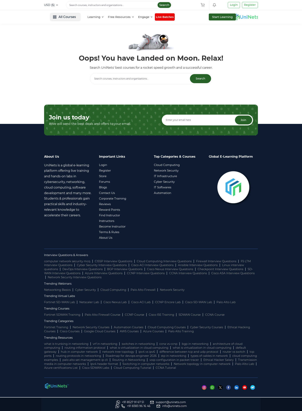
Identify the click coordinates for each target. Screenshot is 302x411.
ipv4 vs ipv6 (167, 352)
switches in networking (145, 344)
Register (250, 5)
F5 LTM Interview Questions (65, 265)
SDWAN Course (199, 315)
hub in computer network (94, 352)
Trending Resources (59, 338)
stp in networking (219, 356)
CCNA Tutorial (71, 372)
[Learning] (124, 17)
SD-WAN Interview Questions (102, 273)
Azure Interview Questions (150, 273)
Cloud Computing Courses (176, 327)
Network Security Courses (94, 327)
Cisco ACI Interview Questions (173, 265)
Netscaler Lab (92, 302)
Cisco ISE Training (168, 315)
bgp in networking (206, 344)
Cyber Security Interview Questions (118, 265)
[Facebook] (230, 391)
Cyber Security (88, 290)
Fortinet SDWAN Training (63, 315)
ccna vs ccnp (178, 344)
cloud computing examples (97, 360)
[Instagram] (205, 391)
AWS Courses (149, 331)
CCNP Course (140, 315)
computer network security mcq (69, 261)
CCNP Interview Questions (195, 273)
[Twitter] (221, 391)
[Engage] (174, 17)
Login (234, 5)
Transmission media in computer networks (139, 364)
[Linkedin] (238, 391)
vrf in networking (109, 344)
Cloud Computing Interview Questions (175, 261)
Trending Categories (60, 321)
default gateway (56, 352)
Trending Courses (57, 309)
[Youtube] (246, 391)
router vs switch (56, 356)
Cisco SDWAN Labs (209, 368)
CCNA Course (225, 315)
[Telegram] (254, 391)
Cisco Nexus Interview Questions (196, 269)
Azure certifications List (172, 368)
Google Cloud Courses (118, 331)
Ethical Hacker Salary (85, 364)
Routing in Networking (194, 360)
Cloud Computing (119, 290)
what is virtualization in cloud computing (146, 348)
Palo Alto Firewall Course (106, 315)
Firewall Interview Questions (231, 261)
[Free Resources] (150, 17)
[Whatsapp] (213, 391)
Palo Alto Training (204, 331)
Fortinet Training (57, 327)
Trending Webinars (59, 284)
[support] (96, 406)
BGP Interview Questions (147, 269)
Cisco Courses (85, 331)
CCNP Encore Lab (175, 302)
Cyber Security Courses (219, 327)
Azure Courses (175, 331)
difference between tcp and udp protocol (212, 352)
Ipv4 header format (191, 364)
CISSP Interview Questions (119, 261)
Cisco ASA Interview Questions (88, 277)
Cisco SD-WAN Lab (208, 302)
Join (243, 120)
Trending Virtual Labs (60, 296)
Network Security (181, 290)
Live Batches (195, 17)
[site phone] (206, 406)
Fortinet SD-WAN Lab (60, 302)
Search (164, 5)
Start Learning (244, 17)
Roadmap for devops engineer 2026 (173, 356)
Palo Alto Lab (237, 302)
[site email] (242, 406)
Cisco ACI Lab (147, 302)
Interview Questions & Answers (68, 255)
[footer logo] (56, 390)
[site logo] (58, 17)
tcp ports (80, 356)
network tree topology (135, 352)
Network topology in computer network (94, 368)
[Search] (119, 5)
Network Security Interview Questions (145, 277)
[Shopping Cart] (203, 5)
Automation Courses (135, 327)
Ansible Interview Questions (222, 265)
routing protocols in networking (116, 356)
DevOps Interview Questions (101, 269)
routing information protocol (88, 348)
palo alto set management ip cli (147, 360)
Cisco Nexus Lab (119, 302)
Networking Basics (58, 290)
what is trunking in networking (68, 344)
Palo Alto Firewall (150, 290)
